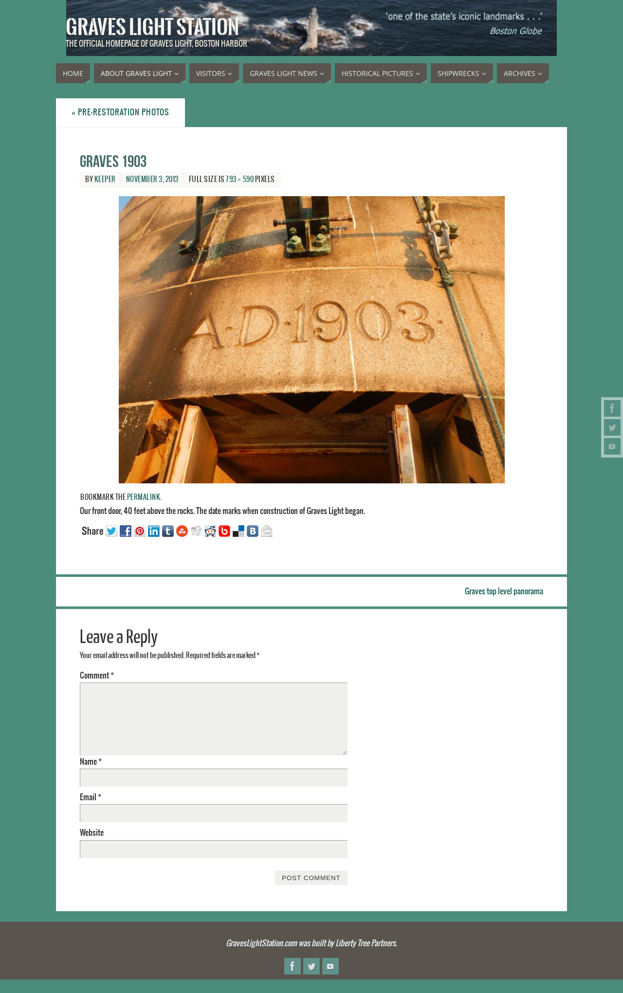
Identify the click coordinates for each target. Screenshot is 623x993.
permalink (144, 497)
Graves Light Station (152, 27)
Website (92, 832)
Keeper (105, 180)
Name (91, 761)
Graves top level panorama (504, 591)
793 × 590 (240, 180)
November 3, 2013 (152, 180)
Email (90, 797)
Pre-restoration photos (120, 112)
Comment (97, 675)
